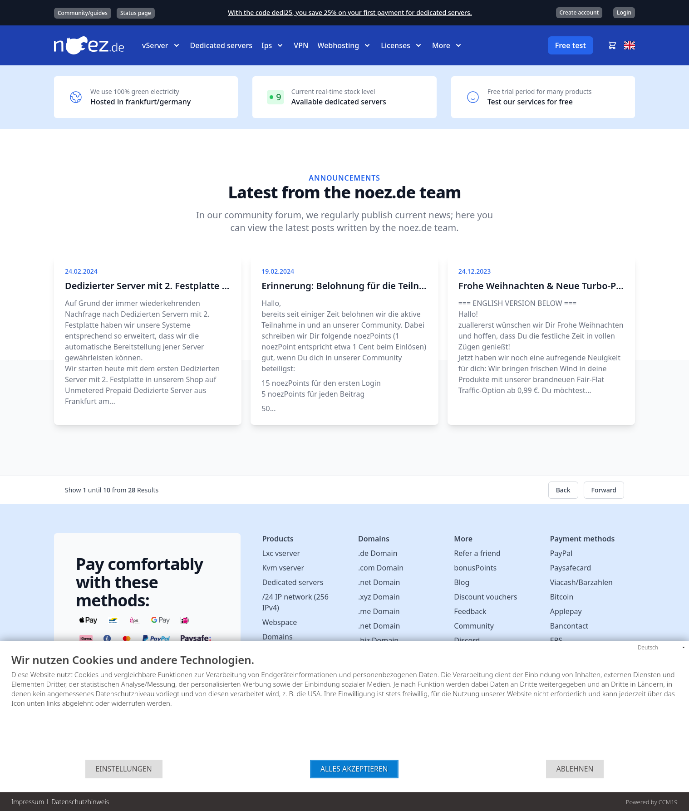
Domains (277, 637)
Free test (570, 45)
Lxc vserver (281, 553)
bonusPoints (475, 568)
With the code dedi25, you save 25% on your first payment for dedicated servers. (350, 12)
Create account (579, 12)
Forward (604, 490)
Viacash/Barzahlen (581, 582)
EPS (556, 640)
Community (474, 626)
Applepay (566, 611)
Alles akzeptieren (354, 769)
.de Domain (378, 553)
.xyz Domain (379, 597)
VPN (301, 45)
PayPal (561, 553)
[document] (344, 706)
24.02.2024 (81, 271)
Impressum (27, 801)
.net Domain (379, 582)
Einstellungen (124, 769)
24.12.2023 (474, 271)
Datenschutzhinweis (80, 801)
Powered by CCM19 (652, 802)
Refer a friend (477, 553)
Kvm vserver (283, 568)
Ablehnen (575, 769)
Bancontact (569, 626)
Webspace (279, 622)
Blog (461, 582)
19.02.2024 (277, 271)
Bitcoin (562, 597)
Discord (467, 640)
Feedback (470, 611)
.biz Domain (378, 640)
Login (624, 12)
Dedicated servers (221, 45)
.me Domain (379, 611)
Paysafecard (570, 568)
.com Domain (381, 568)
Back (563, 490)
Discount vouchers (485, 597)
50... (268, 408)
